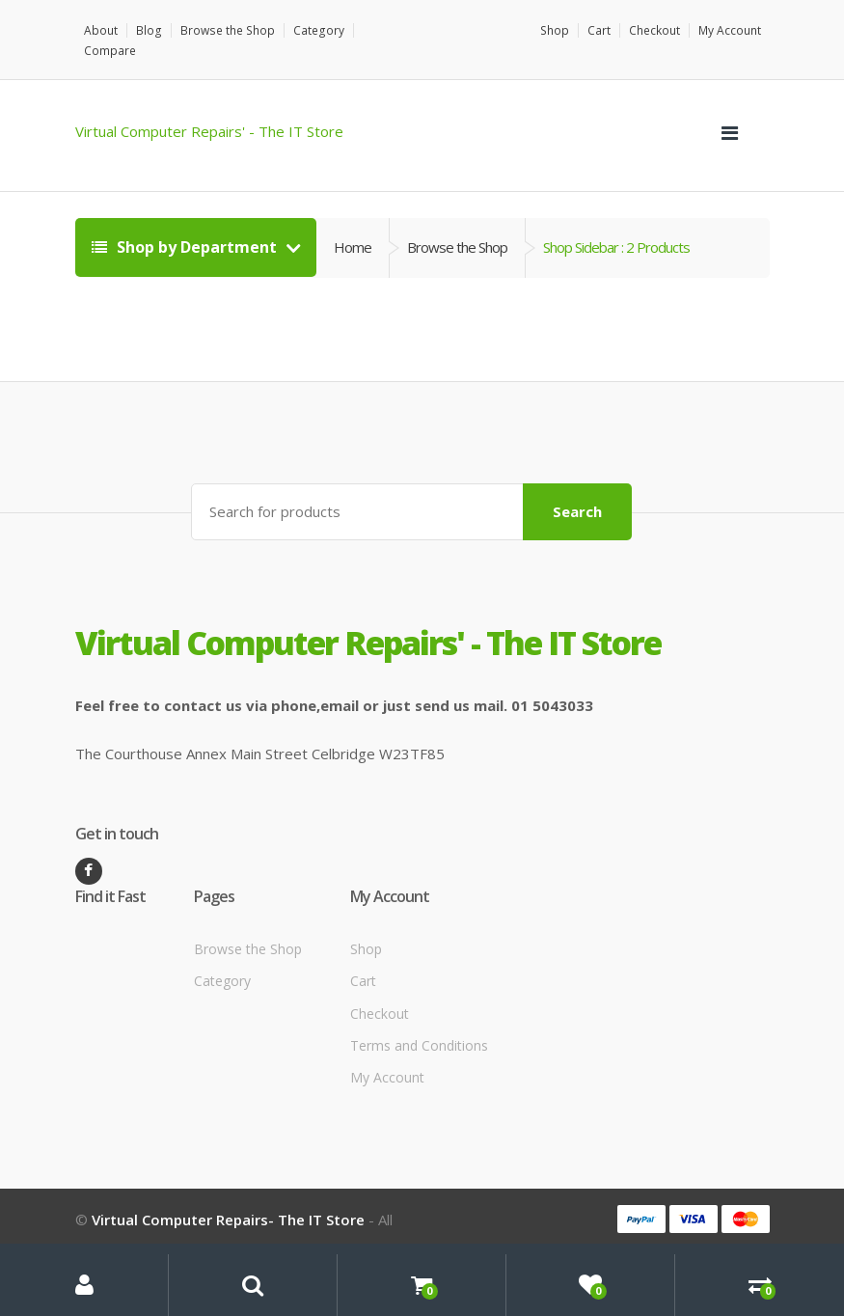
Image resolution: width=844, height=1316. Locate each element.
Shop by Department (186, 226)
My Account (729, 30)
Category (315, 30)
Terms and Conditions (419, 1024)
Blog (148, 30)
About (101, 30)
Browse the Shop (225, 30)
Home (352, 226)
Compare (385, 30)
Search (577, 490)
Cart (599, 30)
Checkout (654, 30)
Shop (555, 30)
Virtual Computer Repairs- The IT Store (228, 1198)
